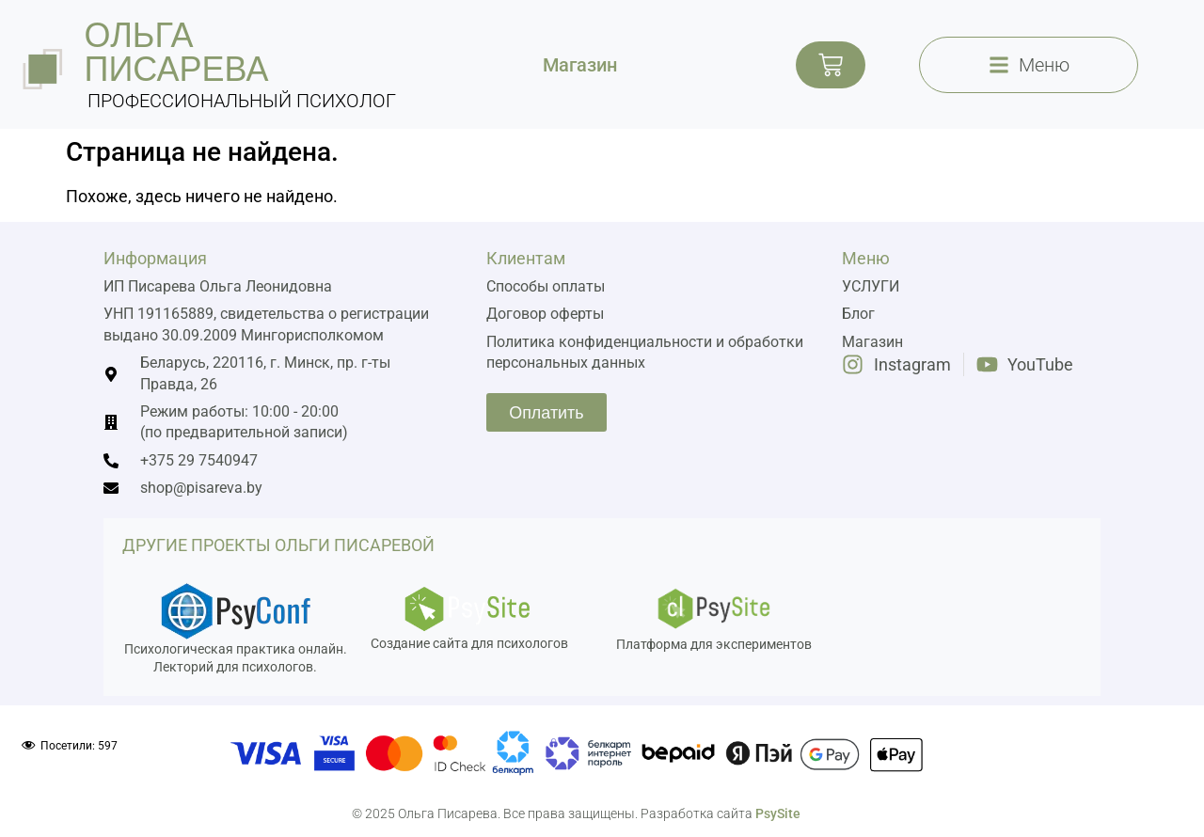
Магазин (580, 65)
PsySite (777, 813)
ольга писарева (177, 52)
